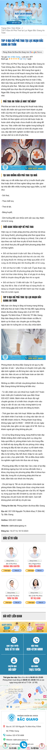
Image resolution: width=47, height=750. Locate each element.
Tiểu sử (17, 570)
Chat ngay (7, 570)
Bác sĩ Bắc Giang (14, 57)
